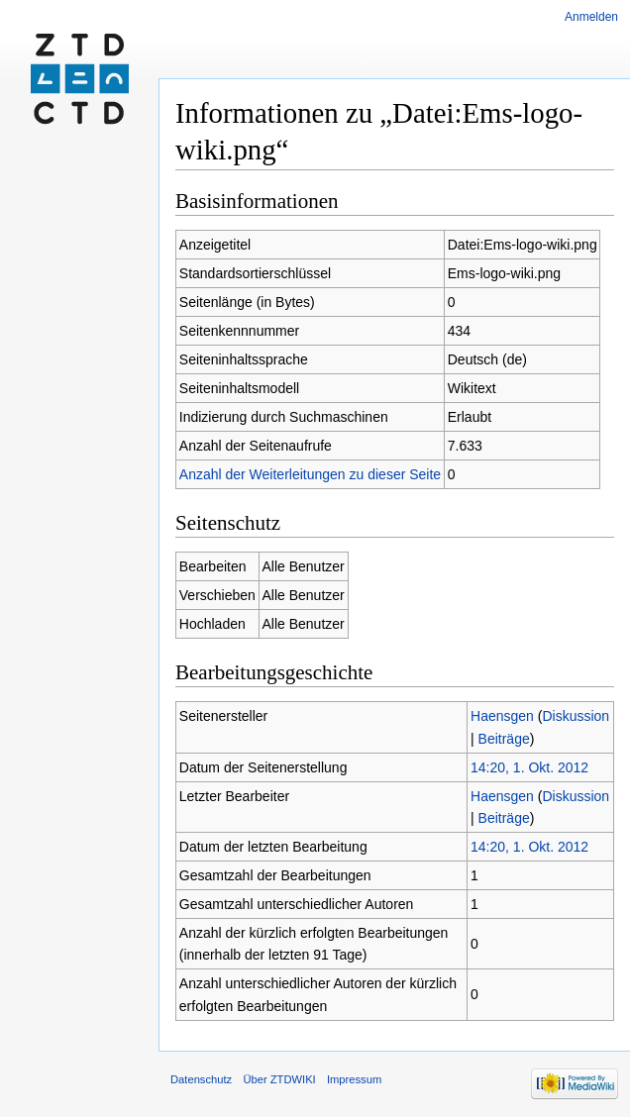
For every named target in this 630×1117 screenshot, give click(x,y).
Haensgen (502, 716)
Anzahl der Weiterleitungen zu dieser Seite (310, 474)
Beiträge (504, 739)
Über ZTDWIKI (279, 1079)
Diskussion (575, 716)
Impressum (354, 1079)
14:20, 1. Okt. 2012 (529, 767)
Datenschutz (201, 1079)
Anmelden (591, 17)
